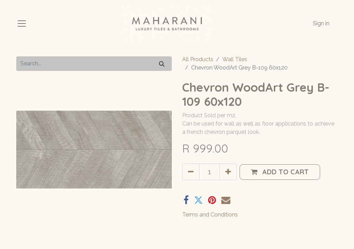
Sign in (321, 23)
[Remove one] (190, 172)
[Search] (162, 63)
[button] (280, 172)
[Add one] (228, 172)
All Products (197, 59)
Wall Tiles (234, 59)
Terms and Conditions (210, 214)
